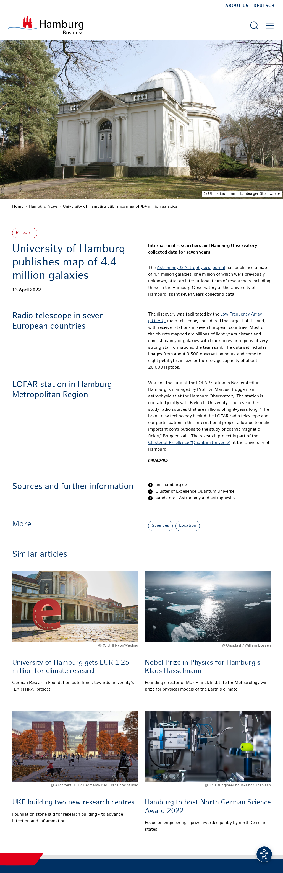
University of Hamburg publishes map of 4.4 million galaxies (120, 206)
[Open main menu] (270, 25)
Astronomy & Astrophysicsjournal (191, 268)
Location (187, 526)
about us (236, 6)
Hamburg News (43, 206)
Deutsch (264, 6)
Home (17, 206)
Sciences (160, 526)
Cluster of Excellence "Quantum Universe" (189, 443)
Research (25, 233)
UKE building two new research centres (73, 802)
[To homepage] (45, 25)
